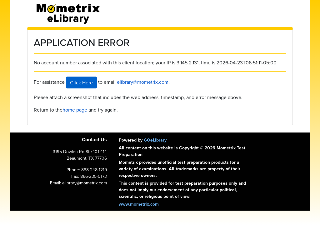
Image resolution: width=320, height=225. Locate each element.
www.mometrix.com (139, 204)
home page (74, 109)
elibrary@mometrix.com (142, 81)
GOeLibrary (155, 140)
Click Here (81, 82)
